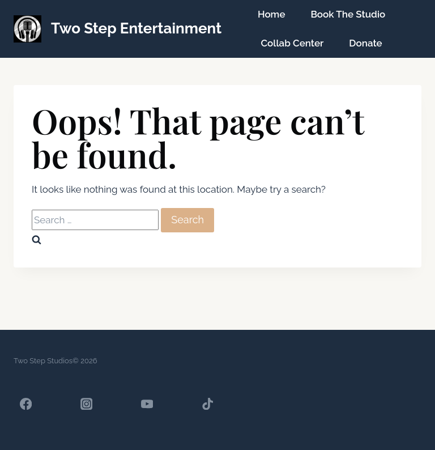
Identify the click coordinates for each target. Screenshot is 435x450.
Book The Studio (347, 14)
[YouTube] (147, 404)
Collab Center (292, 43)
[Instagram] (86, 404)
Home (271, 14)
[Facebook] (26, 404)
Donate (365, 43)
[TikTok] (207, 404)
